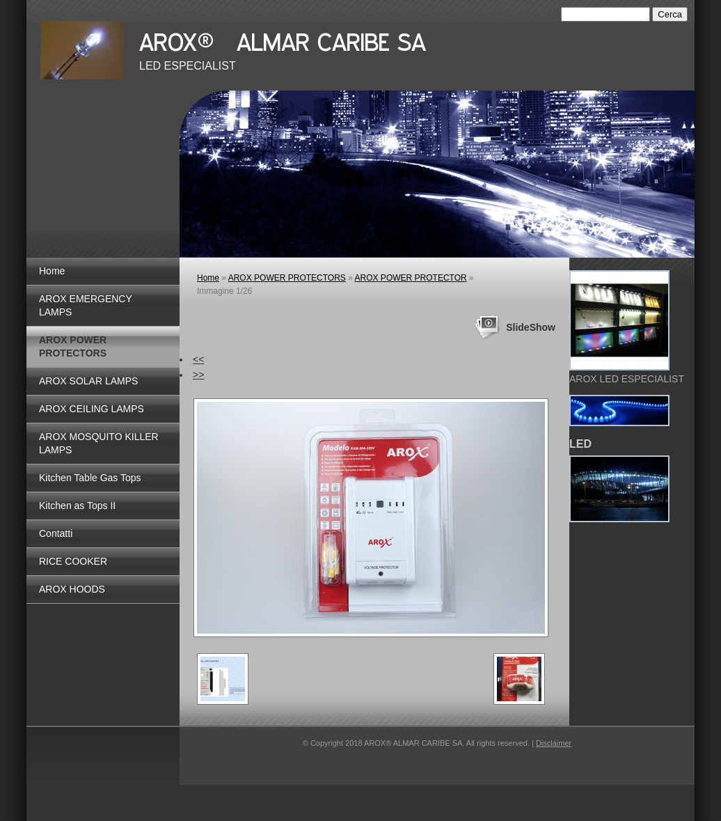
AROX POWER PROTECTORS (72, 346)
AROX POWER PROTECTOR (411, 278)
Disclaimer (553, 743)
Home (52, 270)
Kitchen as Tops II (77, 505)
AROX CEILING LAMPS (91, 408)
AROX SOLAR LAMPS (88, 380)
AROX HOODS (72, 589)
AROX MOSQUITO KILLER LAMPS (99, 443)
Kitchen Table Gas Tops (90, 477)
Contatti (55, 533)
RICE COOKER (73, 561)
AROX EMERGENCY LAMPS (85, 305)
